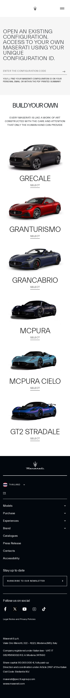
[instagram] (34, 609)
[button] (35, 165)
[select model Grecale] (35, 157)
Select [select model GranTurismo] (35, 237)
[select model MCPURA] (35, 309)
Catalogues (10, 535)
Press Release (12, 543)
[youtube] (24, 609)
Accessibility (11, 558)
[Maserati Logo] (35, 8)
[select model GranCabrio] (35, 259)
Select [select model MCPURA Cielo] (35, 388)
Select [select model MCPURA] (35, 338)
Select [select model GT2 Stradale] (35, 439)
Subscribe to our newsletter (26, 581)
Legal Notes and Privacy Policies (19, 619)
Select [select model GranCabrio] (35, 287)
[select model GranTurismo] (35, 208)
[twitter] (15, 609)
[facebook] (5, 609)
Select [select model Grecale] (35, 186)
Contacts (9, 551)
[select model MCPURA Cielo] (35, 360)
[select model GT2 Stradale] (35, 411)
